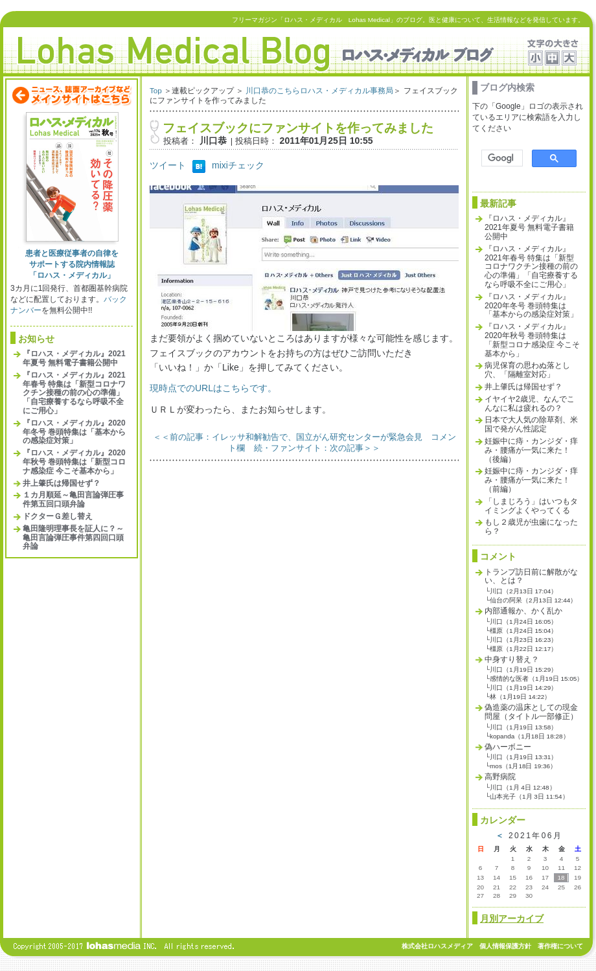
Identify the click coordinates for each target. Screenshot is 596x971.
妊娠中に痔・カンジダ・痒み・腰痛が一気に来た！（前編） (531, 480)
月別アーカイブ (512, 918)
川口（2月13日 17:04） (523, 591)
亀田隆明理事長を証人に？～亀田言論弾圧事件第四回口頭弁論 (73, 537)
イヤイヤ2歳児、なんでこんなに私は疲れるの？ (530, 403)
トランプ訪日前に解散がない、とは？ (531, 576)
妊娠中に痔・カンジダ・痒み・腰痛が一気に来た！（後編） (531, 450)
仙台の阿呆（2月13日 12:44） (533, 600)
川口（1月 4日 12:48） (523, 787)
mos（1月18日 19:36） (523, 766)
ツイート (168, 165)
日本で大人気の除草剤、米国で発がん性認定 (531, 424)
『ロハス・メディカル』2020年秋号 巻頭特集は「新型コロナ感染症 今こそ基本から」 (74, 461)
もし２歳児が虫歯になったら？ (531, 527)
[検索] (501, 158)
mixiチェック (238, 165)
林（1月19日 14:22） (520, 696)
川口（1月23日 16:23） (523, 639)
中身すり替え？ (512, 659)
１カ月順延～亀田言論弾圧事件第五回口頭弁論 (73, 499)
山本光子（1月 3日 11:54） (529, 796)
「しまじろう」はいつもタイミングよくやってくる (531, 506)
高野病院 (500, 776)
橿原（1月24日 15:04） (523, 630)
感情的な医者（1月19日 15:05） (536, 678)
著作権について (560, 946)
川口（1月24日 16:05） (523, 621)
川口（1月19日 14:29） (523, 687)
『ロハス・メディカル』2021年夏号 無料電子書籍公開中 (74, 358)
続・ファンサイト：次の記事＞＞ (317, 448)
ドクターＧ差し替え (58, 516)
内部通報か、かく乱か (523, 610)
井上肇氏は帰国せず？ (61, 483)
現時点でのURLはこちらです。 (213, 388)
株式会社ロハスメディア (437, 946)
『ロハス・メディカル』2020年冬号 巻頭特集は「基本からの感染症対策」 (74, 432)
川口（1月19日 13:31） (523, 756)
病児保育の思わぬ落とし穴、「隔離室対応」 (527, 370)
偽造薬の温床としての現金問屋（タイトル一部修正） (531, 712)
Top (156, 90)
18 (560, 877)
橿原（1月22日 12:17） (523, 648)
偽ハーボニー (508, 746)
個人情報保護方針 (505, 946)
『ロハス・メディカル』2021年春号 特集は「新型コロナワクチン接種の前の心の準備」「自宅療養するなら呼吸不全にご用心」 (74, 393)
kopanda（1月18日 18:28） (529, 736)
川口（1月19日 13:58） (523, 727)
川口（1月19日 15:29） (523, 669)
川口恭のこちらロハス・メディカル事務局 (319, 90)
